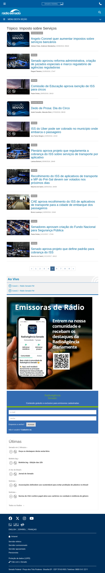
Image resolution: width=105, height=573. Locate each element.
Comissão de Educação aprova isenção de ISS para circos (63, 87)
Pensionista (13, 553)
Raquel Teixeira (36, 71)
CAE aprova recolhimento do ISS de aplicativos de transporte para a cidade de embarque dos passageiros (63, 205)
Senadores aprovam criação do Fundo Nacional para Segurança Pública (63, 228)
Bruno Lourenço (36, 212)
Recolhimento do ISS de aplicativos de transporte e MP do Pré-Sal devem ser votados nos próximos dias (64, 179)
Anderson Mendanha (48, 46)
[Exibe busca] (99, 12)
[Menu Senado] (4, 4)
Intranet (13, 536)
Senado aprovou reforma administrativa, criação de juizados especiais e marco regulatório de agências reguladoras (63, 64)
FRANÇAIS (32, 529)
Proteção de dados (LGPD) (19, 558)
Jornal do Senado (26, 474)
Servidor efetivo (15, 542)
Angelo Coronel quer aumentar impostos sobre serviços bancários (62, 40)
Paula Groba (35, 93)
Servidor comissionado (18, 545)
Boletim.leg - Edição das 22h (31, 462)
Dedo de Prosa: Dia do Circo (50, 108)
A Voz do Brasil (15, 470)
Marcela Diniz (46, 112)
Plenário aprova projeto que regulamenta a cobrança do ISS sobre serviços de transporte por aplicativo (64, 154)
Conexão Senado (37, 33)
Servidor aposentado (17, 549)
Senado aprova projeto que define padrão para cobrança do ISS (62, 250)
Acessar (31, 424)
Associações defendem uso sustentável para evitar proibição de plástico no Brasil (53, 485)
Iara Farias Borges (37, 136)
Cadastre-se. (26, 430)
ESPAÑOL (22, 529)
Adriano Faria (35, 46)
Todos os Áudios (17, 504)
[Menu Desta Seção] (52, 19)
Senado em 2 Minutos (17, 447)
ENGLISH (12, 529)
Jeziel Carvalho (36, 112)
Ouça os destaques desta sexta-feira (34, 451)
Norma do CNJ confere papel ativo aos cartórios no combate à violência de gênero (53, 496)
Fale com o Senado (18, 562)
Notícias (34, 55)
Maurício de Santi (37, 187)
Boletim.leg (13, 459)
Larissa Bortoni (36, 161)
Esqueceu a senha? (16, 424)
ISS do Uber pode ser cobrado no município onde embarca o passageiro (64, 130)
